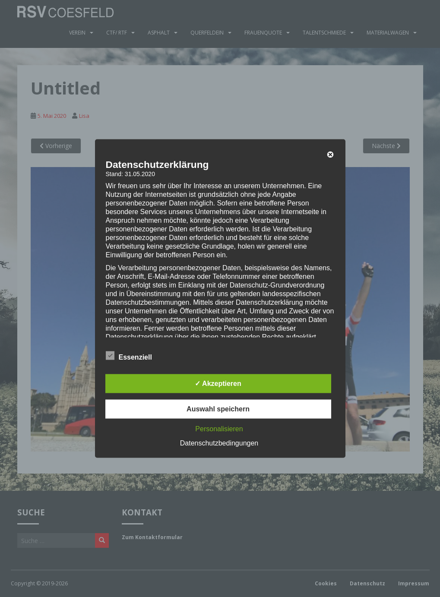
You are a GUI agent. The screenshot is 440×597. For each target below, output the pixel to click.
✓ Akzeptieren (218, 383)
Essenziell (129, 356)
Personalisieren (219, 429)
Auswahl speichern (218, 409)
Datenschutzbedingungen (219, 443)
